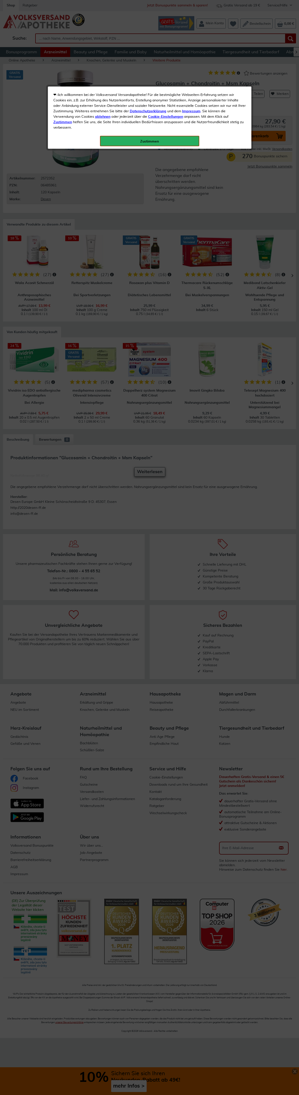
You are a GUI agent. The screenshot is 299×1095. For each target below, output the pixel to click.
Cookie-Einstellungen (165, 116)
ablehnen (102, 116)
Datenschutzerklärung (148, 111)
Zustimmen (62, 122)
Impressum (191, 111)
